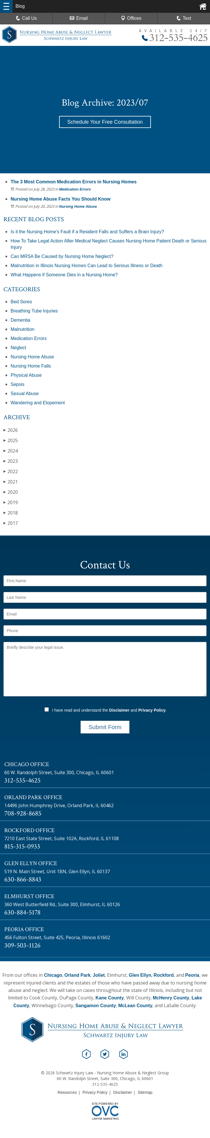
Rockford (163, 975)
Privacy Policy (152, 710)
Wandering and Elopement (38, 402)
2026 (10, 430)
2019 (10, 502)
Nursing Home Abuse (78, 206)
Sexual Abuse (25, 393)
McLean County (135, 1005)
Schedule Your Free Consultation (105, 122)
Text (187, 18)
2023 (10, 461)
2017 (10, 523)
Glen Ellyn (140, 975)
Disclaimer (119, 710)
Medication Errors (75, 189)
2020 (10, 492)
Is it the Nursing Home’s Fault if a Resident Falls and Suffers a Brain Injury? (87, 231)
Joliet (99, 975)
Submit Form (105, 727)
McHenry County (171, 997)
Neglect (18, 347)
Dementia (20, 320)
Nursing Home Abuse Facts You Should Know (60, 199)
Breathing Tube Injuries (34, 310)
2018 (10, 512)
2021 (10, 481)
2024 (10, 450)
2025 (10, 440)
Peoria (192, 975)
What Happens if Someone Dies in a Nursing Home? (64, 274)
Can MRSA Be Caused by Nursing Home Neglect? (62, 256)
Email (79, 18)
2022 (10, 471)
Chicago (53, 975)
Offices (131, 18)
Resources (67, 1092)
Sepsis (17, 384)
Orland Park (78, 975)
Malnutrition (22, 329)
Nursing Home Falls (31, 366)
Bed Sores (21, 301)
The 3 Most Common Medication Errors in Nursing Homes (74, 181)
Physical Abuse (26, 375)
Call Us (26, 18)
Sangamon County (95, 1005)
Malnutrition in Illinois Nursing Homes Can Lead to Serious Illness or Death (86, 265)
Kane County (110, 997)
